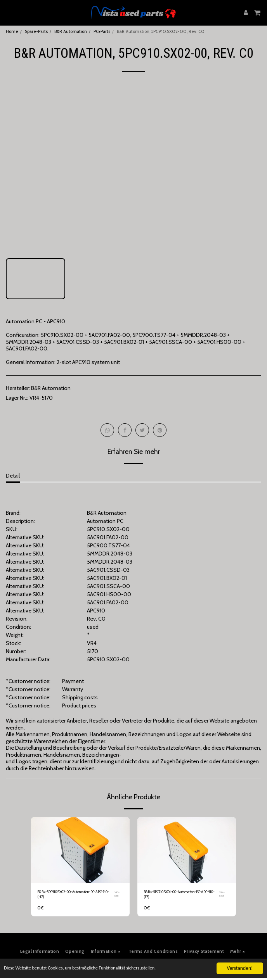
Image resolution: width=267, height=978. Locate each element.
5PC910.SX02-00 (108, 659)
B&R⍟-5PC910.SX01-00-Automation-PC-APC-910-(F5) (179, 894)
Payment (73, 681)
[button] (8, 12)
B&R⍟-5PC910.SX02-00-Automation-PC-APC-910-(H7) (73, 894)
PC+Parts (102, 31)
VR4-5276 (222, 894)
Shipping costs (80, 697)
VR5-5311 (117, 894)
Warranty (72, 689)
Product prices (79, 705)
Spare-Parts (36, 31)
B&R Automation (70, 31)
